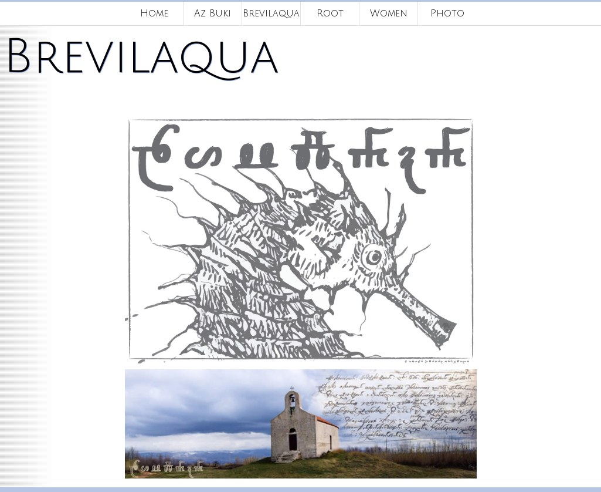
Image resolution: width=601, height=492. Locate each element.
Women (389, 13)
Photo (447, 13)
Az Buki (212, 13)
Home (154, 13)
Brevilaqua (271, 13)
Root (330, 13)
